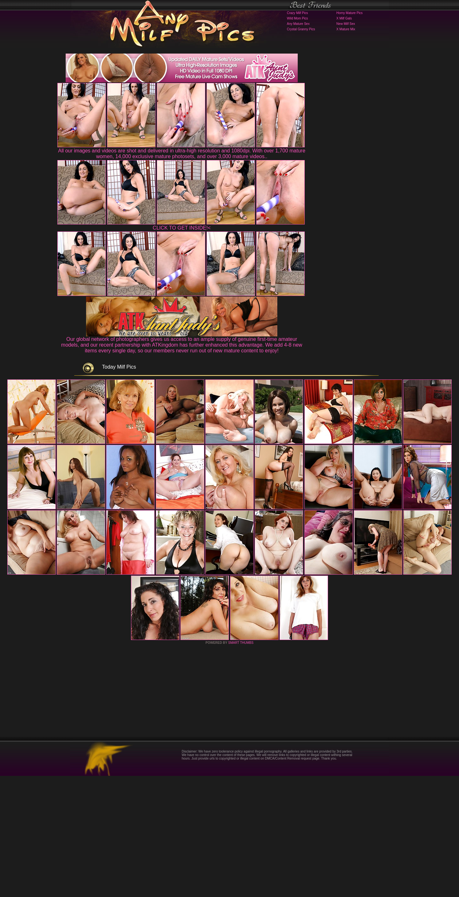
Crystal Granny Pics (301, 29)
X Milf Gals (344, 18)
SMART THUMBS (240, 764)
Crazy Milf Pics (297, 13)
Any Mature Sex (298, 24)
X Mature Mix (345, 29)
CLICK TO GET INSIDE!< (182, 228)
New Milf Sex (345, 24)
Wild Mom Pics (297, 18)
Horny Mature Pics (349, 13)
